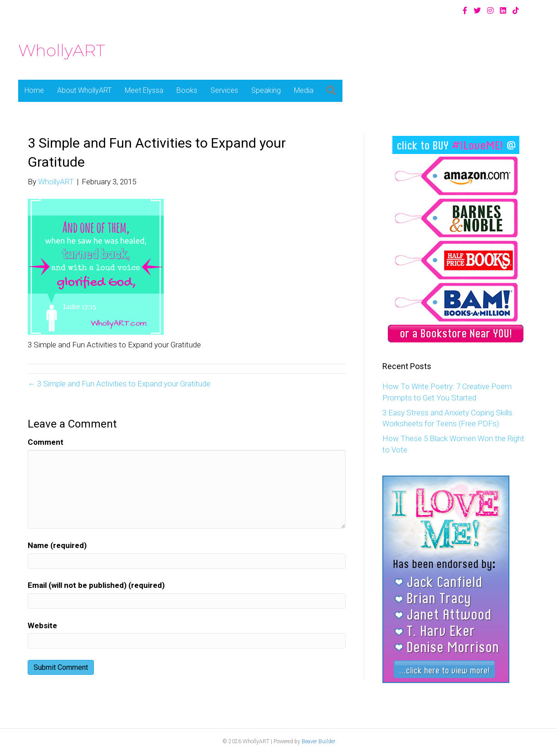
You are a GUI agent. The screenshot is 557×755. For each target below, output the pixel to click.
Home (34, 90)
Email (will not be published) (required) (96, 585)
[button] (331, 91)
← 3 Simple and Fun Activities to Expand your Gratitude (119, 383)
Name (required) (57, 545)
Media (303, 90)
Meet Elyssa (144, 90)
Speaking (266, 90)
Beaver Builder (318, 741)
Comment (46, 442)
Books (186, 90)
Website (42, 625)
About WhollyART (84, 90)
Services (224, 90)
